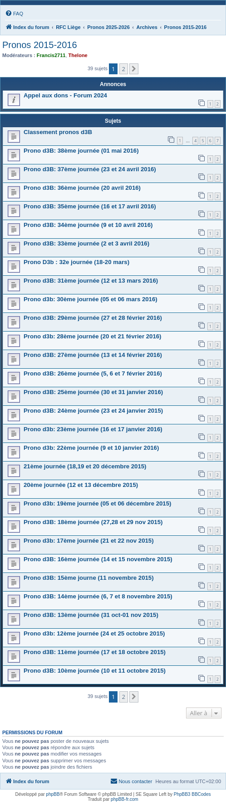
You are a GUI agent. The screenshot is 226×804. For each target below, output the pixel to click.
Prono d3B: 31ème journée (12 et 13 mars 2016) (91, 280)
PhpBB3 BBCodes (192, 794)
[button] (133, 68)
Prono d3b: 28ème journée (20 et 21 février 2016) (92, 336)
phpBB (52, 794)
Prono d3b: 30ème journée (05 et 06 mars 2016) (90, 299)
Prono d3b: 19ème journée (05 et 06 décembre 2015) (97, 503)
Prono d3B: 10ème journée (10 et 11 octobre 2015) (95, 670)
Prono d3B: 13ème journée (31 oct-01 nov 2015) (91, 614)
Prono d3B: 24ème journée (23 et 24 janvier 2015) (93, 410)
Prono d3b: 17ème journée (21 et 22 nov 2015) (89, 540)
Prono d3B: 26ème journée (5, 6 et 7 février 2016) (93, 373)
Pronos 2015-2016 (39, 45)
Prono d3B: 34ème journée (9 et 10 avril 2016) (88, 224)
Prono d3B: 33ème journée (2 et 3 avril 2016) (86, 243)
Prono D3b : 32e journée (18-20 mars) (76, 262)
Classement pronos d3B (58, 132)
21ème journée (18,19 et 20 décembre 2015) (85, 466)
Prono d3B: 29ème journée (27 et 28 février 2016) (93, 317)
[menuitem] (14, 13)
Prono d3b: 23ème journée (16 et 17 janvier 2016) (93, 429)
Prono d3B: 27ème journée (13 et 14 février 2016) (93, 354)
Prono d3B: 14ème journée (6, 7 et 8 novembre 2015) (98, 596)
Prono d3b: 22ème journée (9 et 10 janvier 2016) (91, 447)
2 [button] (123, 69)
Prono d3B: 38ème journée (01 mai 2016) (81, 150)
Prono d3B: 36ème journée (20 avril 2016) (82, 187)
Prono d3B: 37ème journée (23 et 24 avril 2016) (90, 169)
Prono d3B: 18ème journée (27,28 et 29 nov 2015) (93, 522)
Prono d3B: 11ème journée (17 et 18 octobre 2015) (95, 652)
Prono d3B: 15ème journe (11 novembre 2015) (89, 577)
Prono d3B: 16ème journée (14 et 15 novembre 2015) (98, 559)
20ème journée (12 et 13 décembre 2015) (81, 484)
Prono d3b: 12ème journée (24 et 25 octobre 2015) (94, 633)
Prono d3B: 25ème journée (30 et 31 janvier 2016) (93, 392)
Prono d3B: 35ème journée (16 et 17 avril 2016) (90, 206)
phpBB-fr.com (124, 799)
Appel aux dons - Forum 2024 (65, 95)
